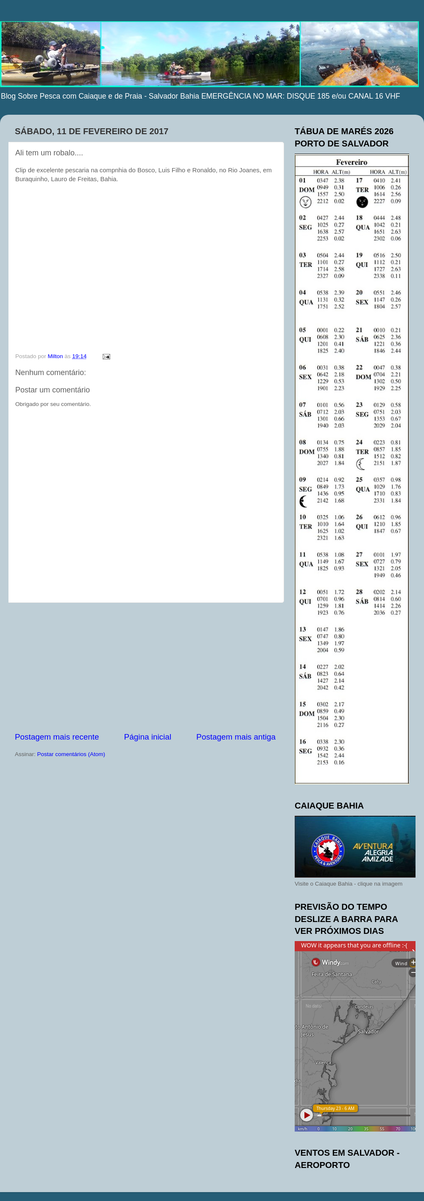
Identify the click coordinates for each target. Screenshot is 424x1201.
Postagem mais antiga (236, 736)
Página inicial (147, 736)
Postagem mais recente (57, 736)
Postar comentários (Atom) (71, 754)
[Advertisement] (145, 667)
